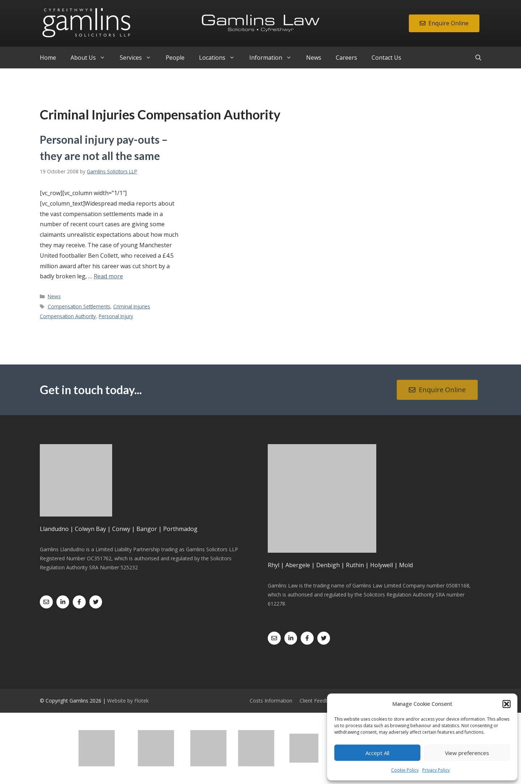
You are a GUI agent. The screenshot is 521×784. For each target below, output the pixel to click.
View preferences (467, 752)
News (313, 58)
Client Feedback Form (325, 700)
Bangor (146, 529)
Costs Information (271, 700)
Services (139, 57)
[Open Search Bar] (478, 57)
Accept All (377, 752)
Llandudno (54, 529)
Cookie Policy (405, 770)
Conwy (121, 529)
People (175, 58)
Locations (220, 57)
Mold (406, 565)
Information (274, 57)
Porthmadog (180, 529)
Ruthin (355, 565)
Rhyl (273, 565)
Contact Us (386, 58)
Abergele (297, 565)
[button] (506, 704)
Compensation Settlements (79, 306)
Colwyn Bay (90, 529)
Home (48, 58)
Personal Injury (116, 316)
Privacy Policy (436, 770)
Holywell (381, 565)
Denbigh (328, 565)
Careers (346, 58)
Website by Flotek (128, 700)
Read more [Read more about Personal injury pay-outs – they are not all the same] (108, 276)
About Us (92, 57)
